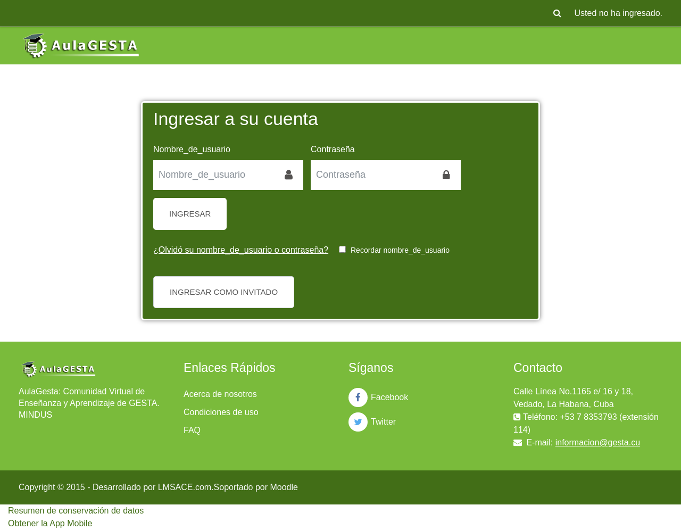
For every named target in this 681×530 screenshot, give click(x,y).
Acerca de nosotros (220, 394)
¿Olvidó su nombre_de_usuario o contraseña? (240, 249)
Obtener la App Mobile (50, 523)
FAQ (192, 430)
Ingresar (190, 213)
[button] (557, 13)
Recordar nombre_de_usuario (400, 250)
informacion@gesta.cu (597, 442)
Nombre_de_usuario (191, 149)
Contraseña (333, 149)
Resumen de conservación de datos (76, 510)
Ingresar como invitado (224, 291)
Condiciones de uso (221, 412)
